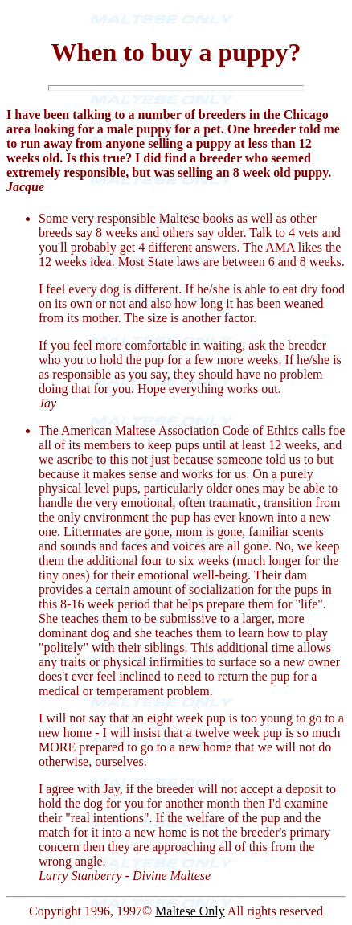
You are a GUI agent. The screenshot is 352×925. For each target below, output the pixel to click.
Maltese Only (190, 911)
